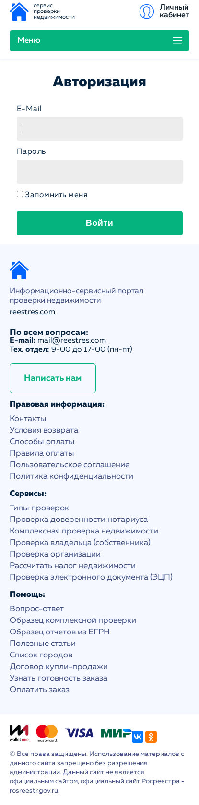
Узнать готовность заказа (58, 678)
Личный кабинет (174, 11)
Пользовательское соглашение (69, 465)
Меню (28, 41)
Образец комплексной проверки (73, 621)
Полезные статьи (43, 644)
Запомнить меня (56, 195)
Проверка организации (55, 554)
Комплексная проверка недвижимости (84, 531)
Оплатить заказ (40, 690)
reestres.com (32, 312)
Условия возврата (44, 430)
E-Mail (29, 109)
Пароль (31, 152)
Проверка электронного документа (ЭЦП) (91, 577)
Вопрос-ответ (37, 609)
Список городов (41, 655)
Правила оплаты (42, 453)
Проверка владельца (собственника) (80, 543)
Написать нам (53, 378)
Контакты (28, 419)
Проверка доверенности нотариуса (79, 520)
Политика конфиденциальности (71, 476)
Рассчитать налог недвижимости (73, 566)
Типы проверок (39, 508)
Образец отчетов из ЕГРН (60, 632)
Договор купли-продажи (59, 667)
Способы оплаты (42, 442)
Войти (99, 223)
